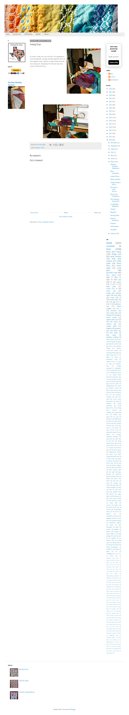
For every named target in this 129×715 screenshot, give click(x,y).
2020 (110, 108)
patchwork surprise (115, 522)
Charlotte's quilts (110, 633)
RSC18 (111, 494)
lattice (116, 428)
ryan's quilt (115, 600)
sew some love (113, 275)
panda (119, 595)
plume (108, 478)
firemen (119, 580)
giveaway (116, 584)
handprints (109, 586)
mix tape (111, 467)
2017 (110, 117)
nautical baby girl (111, 595)
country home (110, 458)
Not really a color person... (114, 189)
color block (109, 571)
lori (110, 394)
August (113, 149)
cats (119, 280)
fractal (119, 582)
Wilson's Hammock (114, 219)
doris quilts (114, 333)
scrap (113, 606)
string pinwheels (111, 353)
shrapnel (108, 403)
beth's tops (117, 330)
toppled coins (117, 492)
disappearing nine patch (113, 386)
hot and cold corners (115, 423)
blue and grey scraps (115, 500)
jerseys (117, 516)
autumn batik (109, 560)
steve (112, 441)
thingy (117, 549)
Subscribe (113, 62)
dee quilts (115, 383)
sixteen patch (115, 613)
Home (7, 34)
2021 (110, 105)
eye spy (115, 417)
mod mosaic (116, 593)
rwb (113, 646)
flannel (113, 342)
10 (117, 355)
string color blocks (113, 545)
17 (112, 277)
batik (117, 560)
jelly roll (110, 589)
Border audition (115, 179)
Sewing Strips (114, 215)
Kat (112, 74)
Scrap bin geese (116, 450)
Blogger (72, 709)
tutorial (109, 261)
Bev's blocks (116, 631)
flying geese (112, 582)
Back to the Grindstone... (115, 195)
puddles (116, 529)
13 (117, 284)
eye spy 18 (118, 507)
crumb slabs (114, 313)
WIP (114, 259)
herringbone (118, 586)
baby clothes (110, 339)
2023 (110, 98)
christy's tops (111, 324)
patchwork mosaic (111, 432)
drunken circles (113, 388)
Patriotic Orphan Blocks (27, 692)
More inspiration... (115, 172)
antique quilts (114, 555)
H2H (116, 357)
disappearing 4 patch (112, 642)
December (114, 143)
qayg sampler (110, 534)
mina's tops (111, 291)
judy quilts (111, 335)
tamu (120, 622)
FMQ (107, 357)
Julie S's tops (117, 553)
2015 (110, 124)
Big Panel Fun (23, 669)
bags (107, 383)
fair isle (111, 509)
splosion (113, 617)
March (113, 162)
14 (110, 284)
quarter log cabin (114, 401)
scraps (112, 297)
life (107, 302)
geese (110, 584)
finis (107, 644)
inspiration (109, 516)
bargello (37, 147)
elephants (108, 578)
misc (107, 430)
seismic (116, 350)
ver (116, 551)
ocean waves (117, 399)
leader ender (109, 591)
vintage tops (109, 653)
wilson (43, 147)
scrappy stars (115, 608)
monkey (118, 467)
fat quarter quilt (110, 580)
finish (109, 243)
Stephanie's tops (113, 635)
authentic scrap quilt (112, 558)
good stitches (116, 256)
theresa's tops (117, 377)
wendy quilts (114, 299)
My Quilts (38, 34)
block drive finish (113, 252)
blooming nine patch (112, 567)
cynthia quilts (111, 326)
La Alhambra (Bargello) (114, 205)
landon (117, 589)
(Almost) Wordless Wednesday (114, 166)
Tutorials (46, 34)
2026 (110, 89)
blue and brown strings (113, 498)
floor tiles (113, 644)
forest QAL (109, 463)
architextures (112, 452)
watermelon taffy (110, 628)
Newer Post (34, 213)
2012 (110, 133)
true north (115, 626)
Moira (119, 633)
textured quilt (111, 624)
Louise (113, 77)
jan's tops (118, 390)
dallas (116, 573)
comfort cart (115, 639)
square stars (118, 619)
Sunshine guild (110, 637)
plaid (117, 527)
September (114, 146)
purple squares (112, 597)
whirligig (109, 553)
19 (116, 288)
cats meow (115, 569)
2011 (110, 137)
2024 (110, 95)
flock (110, 421)
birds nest (109, 562)
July (112, 152)
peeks (111, 525)
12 (110, 304)
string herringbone (112, 547)
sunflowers (109, 549)
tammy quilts (110, 319)
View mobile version (65, 216)
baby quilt (116, 381)
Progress (113, 223)
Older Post (97, 213)
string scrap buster (114, 650)
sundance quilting (112, 337)
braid (107, 569)
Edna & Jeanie (24, 681)
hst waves (116, 511)
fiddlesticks (118, 419)
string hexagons (111, 487)
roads (114, 536)
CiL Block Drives (28, 34)
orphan (119, 282)
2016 (110, 121)
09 (118, 445)
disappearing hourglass (112, 575)
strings (108, 293)
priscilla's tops (111, 273)
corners (108, 505)
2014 (110, 127)
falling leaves (110, 361)
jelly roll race (115, 344)
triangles (108, 412)
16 (111, 282)
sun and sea (115, 443)
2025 (110, 92)
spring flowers (116, 542)
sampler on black (116, 602)
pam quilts (117, 295)
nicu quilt (112, 472)
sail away (116, 481)
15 (120, 277)
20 (120, 297)
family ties (116, 578)
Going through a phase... (115, 183)
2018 (110, 114)
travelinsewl (114, 80)
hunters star (111, 514)
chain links (114, 503)
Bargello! (113, 212)
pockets (108, 529)
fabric (117, 461)
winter (119, 628)
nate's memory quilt (115, 470)
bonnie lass (116, 456)
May (112, 155)
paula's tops (115, 476)
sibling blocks (117, 648)
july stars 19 (112, 425)
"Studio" (113, 209)
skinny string (109, 615)
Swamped (113, 229)
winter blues (110, 445)
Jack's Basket (112, 379)
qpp (114, 302)
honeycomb (117, 421)
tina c (119, 308)
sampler (113, 538)
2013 (110, 130)
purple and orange (112, 531)
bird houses (115, 496)
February (114, 233)
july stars (111, 392)
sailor (107, 602)
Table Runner (114, 226)
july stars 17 (110, 346)
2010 (110, 140)
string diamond (112, 622)
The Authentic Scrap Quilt (114, 200)
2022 (110, 101)
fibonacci (109, 419)
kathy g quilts (117, 520)
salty (107, 483)
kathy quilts (111, 286)
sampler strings (112, 604)
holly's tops (109, 390)
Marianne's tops (111, 359)
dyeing (108, 315)
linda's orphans (116, 465)
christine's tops (116, 311)
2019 (110, 111)
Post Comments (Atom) (46, 222)
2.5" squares (110, 447)
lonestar (119, 392)
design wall (116, 254)
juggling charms (111, 518)
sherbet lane (109, 611)
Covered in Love (17, 34)
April (112, 158)
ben (120, 452)
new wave (115, 430)
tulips (108, 551)
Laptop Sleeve (114, 176)
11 (120, 302)
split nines (116, 485)
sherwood (109, 439)
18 (112, 280)
